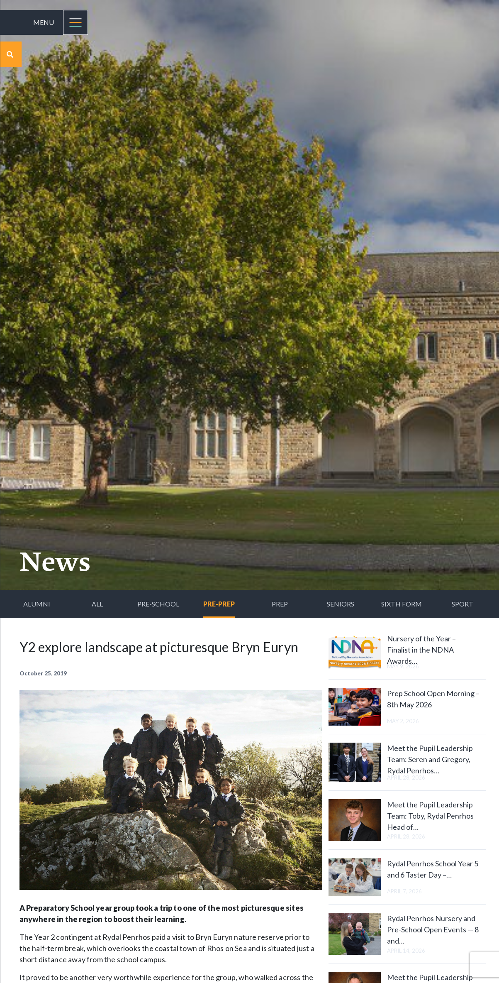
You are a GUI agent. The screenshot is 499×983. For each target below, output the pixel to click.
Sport (462, 604)
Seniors (340, 604)
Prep (280, 604)
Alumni (36, 604)
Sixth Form (401, 604)
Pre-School (158, 604)
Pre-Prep (219, 604)
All (97, 604)
